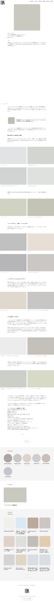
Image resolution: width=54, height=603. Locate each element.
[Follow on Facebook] (27, 598)
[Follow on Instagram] (24, 598)
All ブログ (27, 569)
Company (32, 1)
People (51, 1)
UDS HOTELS (32, 579)
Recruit (47, 1)
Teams (36, 1)
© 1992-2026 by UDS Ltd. (27, 601)
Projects (40, 1)
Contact (20, 579)
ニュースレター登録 (27, 592)
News (44, 1)
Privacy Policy (26, 579)
